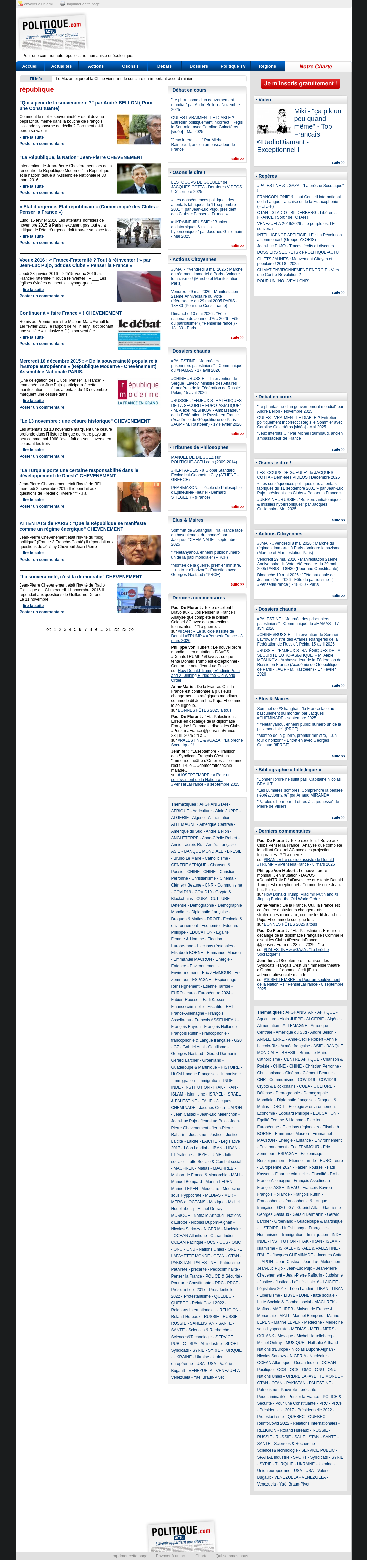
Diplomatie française (209, 912)
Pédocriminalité (224, 1269)
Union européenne (274, 1470)
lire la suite (33, 137)
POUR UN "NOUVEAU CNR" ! (284, 281)
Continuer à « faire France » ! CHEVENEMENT (71, 313)
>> (131, 629)
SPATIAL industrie (206, 1343)
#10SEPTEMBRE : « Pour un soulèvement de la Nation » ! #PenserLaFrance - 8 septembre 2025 (205, 780)
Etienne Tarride (216, 986)
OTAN (218, 1256)
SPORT (232, 1343)
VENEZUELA (200, 1370)
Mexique (216, 1202)
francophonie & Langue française (201, 1040)
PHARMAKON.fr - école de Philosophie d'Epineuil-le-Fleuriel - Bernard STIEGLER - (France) (206, 492)
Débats (164, 66)
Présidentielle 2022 (315, 1410)
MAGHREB (223, 1168)
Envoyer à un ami (171, 1556)
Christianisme (204, 878)
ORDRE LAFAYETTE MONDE (313, 1376)
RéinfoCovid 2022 (208, 1303)
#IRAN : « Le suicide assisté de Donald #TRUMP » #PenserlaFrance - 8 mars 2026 (207, 636)
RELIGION (228, 1310)
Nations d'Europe (272, 1349)
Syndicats (180, 1350)
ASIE (175, 851)
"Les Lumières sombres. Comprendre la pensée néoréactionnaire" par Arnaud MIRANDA (300, 793)
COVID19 (182, 892)
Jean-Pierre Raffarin (304, 1275)
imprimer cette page (83, 4)
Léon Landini (195, 1148)
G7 (176, 1047)
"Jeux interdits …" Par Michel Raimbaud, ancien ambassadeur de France (203, 145)
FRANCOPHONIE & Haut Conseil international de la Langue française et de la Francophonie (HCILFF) (299, 201)
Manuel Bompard (186, 1181)
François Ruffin (184, 1033)
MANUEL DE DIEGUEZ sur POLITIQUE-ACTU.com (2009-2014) (204, 459)
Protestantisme (197, 1296)
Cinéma (226, 878)
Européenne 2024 (214, 993)
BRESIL (234, 851)
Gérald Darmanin (222, 1053)
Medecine (210, 1188)
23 (124, 629)
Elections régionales (215, 945)
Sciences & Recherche (208, 1330)
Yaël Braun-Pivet (209, 1377)
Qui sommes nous (232, 1556)
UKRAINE (183, 1357)
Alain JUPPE (226, 811)
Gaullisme (217, 1047)
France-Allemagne (187, 1013)
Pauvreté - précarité (189, 1269)
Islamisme (196, 1094)
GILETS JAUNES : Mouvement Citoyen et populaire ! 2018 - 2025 (294, 261)
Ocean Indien (222, 1235)
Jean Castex (185, 1114)
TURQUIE (233, 1350)
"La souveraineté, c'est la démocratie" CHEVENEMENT (81, 576)
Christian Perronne (322, 1066)
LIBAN (216, 1148)
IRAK (218, 1087)
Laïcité (177, 1141)
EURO (177, 993)
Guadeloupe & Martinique (194, 1067)
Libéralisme (181, 1154)
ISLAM (177, 1094)
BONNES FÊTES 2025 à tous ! (206, 710)
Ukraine (202, 1357)
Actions (96, 66)
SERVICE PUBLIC (318, 1450)
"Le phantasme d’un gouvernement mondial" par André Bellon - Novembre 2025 (205, 105)
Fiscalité (214, 1006)
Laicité (193, 1141)
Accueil (29, 66)
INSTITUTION (197, 1087)
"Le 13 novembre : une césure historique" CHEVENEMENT (85, 421)
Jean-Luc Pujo (184, 1121)
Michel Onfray (209, 1208)
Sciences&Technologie (191, 1336)
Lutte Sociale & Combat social (214, 1161)
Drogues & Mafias (187, 919)
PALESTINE (205, 1262)
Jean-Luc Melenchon (218, 1114)
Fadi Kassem (215, 999)
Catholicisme (216, 858)
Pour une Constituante (191, 1283)
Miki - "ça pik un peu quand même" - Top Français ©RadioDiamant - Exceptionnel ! (299, 130)
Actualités (61, 66)
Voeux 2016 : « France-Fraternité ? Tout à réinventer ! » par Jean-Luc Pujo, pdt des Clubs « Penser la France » (85, 262)
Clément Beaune (186, 885)
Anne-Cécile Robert (219, 838)
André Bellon (217, 831)
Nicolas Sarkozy (185, 1229)
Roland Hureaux (186, 1316)
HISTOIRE (230, 1067)
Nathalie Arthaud (209, 1215)
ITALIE (207, 1101)
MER (228, 1195)
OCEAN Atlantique (190, 1235)
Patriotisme (230, 1262)
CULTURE (220, 898)
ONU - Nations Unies (205, 1249)
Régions (267, 66)
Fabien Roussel (185, 999)
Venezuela (180, 1377)
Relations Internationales (193, 1310)
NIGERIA (212, 1229)
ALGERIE (180, 817)
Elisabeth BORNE (187, 952)
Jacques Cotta (212, 1107)
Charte (201, 1556)
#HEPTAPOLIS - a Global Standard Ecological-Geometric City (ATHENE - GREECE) (205, 475)
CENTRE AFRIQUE (189, 865)
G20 (238, 1040)
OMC (236, 1242)
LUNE (215, 1154)
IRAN (231, 1087)
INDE (228, 1080)
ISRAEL (216, 1094)
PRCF (232, 1283)
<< (48, 629)
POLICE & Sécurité (223, 1276)
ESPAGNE (201, 979)
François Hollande (220, 1026)
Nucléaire (232, 1229)
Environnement (203, 966)
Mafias (203, 1168)
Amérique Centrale (216, 824)
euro (191, 993)
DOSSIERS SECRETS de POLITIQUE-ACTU (298, 252)
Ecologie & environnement (312, 1106)
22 (116, 629)
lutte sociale (323, 1295)
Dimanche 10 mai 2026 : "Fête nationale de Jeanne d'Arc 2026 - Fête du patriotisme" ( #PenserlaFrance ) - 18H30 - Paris (205, 320)
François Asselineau (312, 1180)
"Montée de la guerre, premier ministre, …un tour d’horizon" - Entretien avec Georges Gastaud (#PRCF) (206, 570)
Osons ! (130, 66)
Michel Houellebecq (314, 1335)
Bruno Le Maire (187, 858)
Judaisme (197, 1134)
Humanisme (230, 1074)
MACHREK (184, 1168)
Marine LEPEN (219, 1181)
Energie (223, 959)
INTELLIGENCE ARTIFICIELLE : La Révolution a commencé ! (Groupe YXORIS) (299, 237)
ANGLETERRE (185, 838)
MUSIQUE (180, 1215)
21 (108, 629)
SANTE (225, 1323)
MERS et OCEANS (188, 1202)
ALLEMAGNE (183, 824)
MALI (235, 1175)
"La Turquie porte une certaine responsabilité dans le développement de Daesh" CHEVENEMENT (79, 473)
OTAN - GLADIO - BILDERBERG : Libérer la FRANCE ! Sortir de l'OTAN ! (297, 215)
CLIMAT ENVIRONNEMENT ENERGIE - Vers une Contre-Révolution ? (298, 272)
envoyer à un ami (38, 4)
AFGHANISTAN (214, 804)
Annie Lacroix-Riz (187, 844)
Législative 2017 (272, 1288)
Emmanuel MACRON (193, 959)
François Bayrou (186, 1026)
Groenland (211, 1060)
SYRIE (198, 1350)
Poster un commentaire (42, 143)
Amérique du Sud (187, 831)
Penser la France (186, 1276)
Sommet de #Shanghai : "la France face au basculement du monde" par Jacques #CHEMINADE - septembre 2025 (207, 537)
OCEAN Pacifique (187, 1242)
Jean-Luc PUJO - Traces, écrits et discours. (296, 246)
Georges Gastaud (187, 1053)
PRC (219, 1283)
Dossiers (199, 66)
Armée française (221, 844)
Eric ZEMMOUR (216, 972)
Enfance (178, 966)
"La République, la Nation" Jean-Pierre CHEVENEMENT (81, 157)
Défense (179, 905)
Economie (211, 925)
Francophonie (214, 1033)
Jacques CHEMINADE (293, 1255)
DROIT (213, 919)
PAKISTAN (181, 1262)
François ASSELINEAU (215, 1020)
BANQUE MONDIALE (204, 851)
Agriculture (202, 811)
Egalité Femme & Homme (280, 1120)
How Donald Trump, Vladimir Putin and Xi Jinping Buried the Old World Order (205, 675)
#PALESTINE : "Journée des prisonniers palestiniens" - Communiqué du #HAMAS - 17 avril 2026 (207, 366)
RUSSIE (211, 1316)
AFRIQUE (180, 811)
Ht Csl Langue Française (193, 1074)
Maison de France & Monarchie (199, 1175)
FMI (229, 1006)
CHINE (193, 871)
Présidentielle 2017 (188, 1289)
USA (200, 1363)
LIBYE (201, 1154)
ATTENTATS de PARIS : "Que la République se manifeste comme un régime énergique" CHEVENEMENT (83, 526)
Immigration (184, 1080)
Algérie (198, 817)
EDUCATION (201, 932)
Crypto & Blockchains (276, 1086)
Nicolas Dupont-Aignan (211, 1222)
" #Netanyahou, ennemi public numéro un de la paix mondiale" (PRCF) (205, 555)
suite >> (238, 159)
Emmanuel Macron (224, 952)
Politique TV (233, 66)
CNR (209, 885)
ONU (178, 1249)
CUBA (201, 898)
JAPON (235, 1107)
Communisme (229, 885)
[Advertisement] (225, 32)
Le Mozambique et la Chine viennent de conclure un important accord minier (124, 78)
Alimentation (219, 817)
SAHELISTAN (202, 1323)
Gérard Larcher (185, 1060)
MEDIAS (213, 1195)
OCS (211, 1242)
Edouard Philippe (294, 1113)
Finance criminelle (187, 1006)
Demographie (202, 905)
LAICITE (209, 1141)
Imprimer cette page (130, 1556)
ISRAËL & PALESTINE (317, 1248)
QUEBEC (223, 1296)
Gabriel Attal (194, 1047)
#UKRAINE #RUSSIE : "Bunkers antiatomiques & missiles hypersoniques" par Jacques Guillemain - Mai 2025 (206, 229)
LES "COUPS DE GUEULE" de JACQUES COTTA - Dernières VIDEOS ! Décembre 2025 (206, 187)
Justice (216, 1134)
